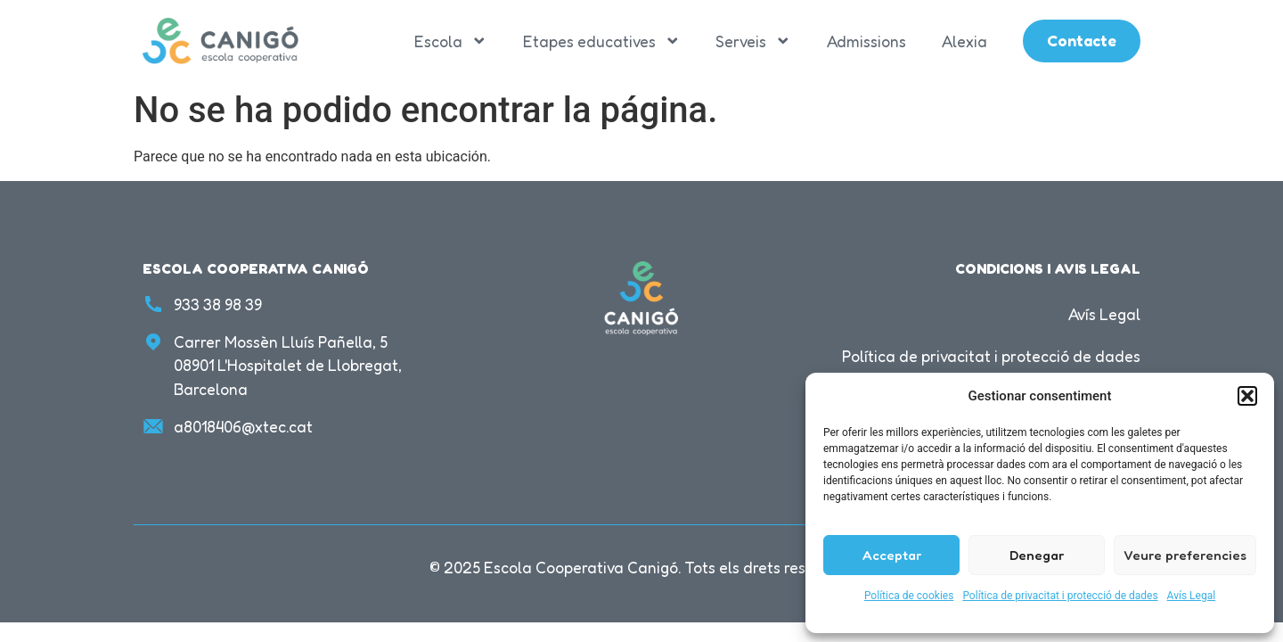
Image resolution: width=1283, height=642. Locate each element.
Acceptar (891, 555)
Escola (450, 41)
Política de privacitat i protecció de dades (1059, 595)
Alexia (964, 41)
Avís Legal (1191, 595)
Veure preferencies (1185, 555)
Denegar (1036, 555)
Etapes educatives (602, 41)
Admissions (866, 41)
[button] (1247, 396)
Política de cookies (909, 595)
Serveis (753, 41)
